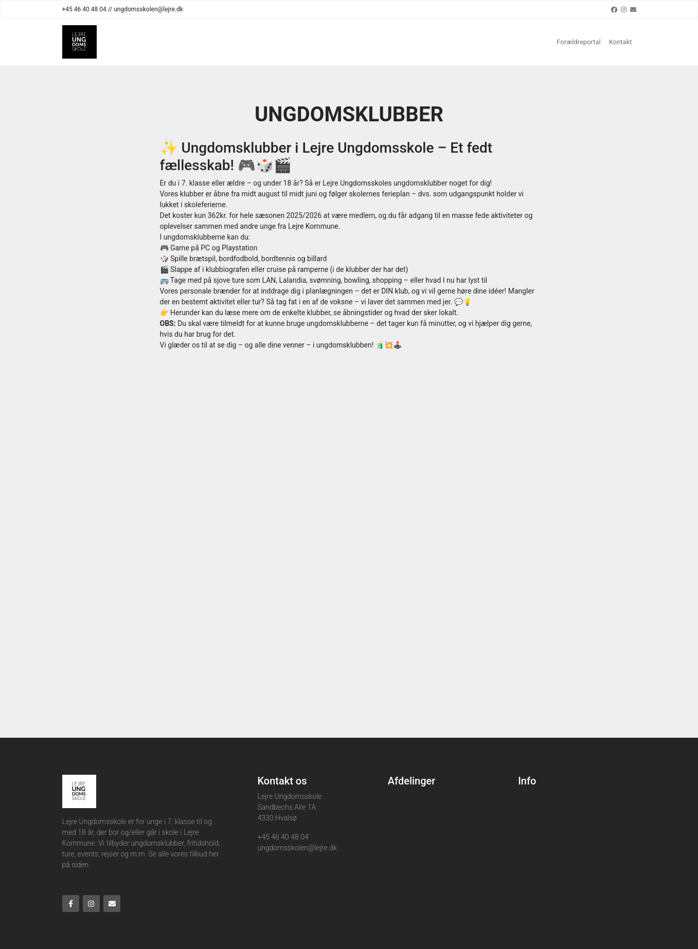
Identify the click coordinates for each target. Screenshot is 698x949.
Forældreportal (578, 42)
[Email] (633, 9)
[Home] (79, 42)
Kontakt (620, 42)
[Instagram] (624, 9)
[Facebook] (614, 9)
